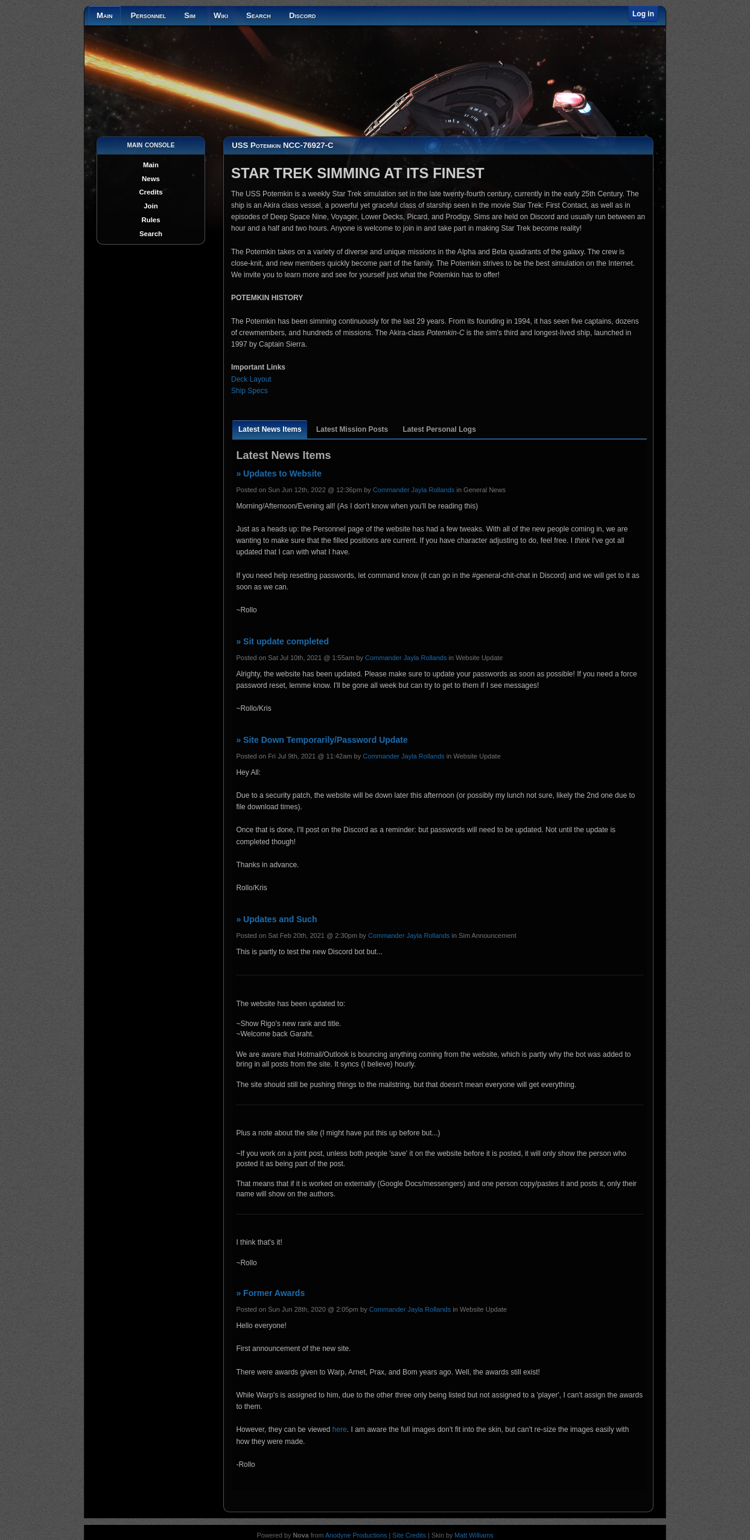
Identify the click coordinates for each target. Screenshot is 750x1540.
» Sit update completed (282, 641)
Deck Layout (251, 379)
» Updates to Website (279, 473)
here (339, 1429)
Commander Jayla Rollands (414, 489)
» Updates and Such (276, 919)
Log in (643, 14)
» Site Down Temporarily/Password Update (321, 740)
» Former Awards (270, 1293)
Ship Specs (249, 391)
